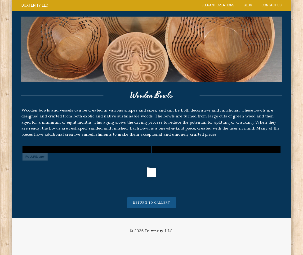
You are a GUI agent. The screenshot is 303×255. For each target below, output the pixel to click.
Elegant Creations (218, 5)
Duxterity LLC (34, 5)
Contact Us (272, 5)
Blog (248, 5)
